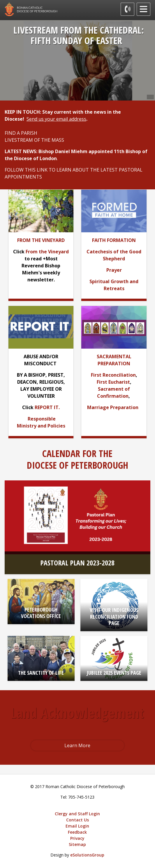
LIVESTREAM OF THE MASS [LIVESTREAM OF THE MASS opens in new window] (34, 140)
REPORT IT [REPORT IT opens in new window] (47, 407)
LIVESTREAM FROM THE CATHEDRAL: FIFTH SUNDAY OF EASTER (78, 35)
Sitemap (77, 844)
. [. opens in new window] (59, 407)
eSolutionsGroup (87, 855)
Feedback (77, 832)
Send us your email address (56, 119)
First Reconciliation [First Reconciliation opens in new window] (113, 375)
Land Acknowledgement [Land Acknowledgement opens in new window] (77, 712)
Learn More (77, 745)
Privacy (77, 838)
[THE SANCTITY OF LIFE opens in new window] (41, 658)
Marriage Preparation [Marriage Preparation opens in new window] (112, 407)
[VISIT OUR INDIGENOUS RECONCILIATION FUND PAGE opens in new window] (113, 605)
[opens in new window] (113, 210)
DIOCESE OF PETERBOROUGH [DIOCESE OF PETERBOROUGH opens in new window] (77, 465)
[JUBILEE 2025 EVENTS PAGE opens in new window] (113, 658)
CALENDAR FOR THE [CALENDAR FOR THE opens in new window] (77, 453)
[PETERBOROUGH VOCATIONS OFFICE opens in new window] (41, 601)
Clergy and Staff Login (77, 813)
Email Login (77, 826)
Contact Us (77, 820)
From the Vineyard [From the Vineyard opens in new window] (47, 251)
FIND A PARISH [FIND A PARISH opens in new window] (21, 133)
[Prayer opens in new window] (114, 270)
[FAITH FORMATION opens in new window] (114, 240)
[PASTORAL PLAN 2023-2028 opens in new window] (77, 527)
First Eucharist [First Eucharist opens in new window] (113, 382)
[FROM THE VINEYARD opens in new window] (41, 240)
